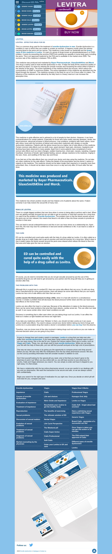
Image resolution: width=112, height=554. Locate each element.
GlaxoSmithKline (78, 63)
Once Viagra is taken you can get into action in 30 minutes (82, 429)
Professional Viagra (80, 392)
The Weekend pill (51, 428)
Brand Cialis (30, 20)
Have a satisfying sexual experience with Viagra (82, 412)
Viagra (19, 343)
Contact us (43, 551)
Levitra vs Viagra (79, 401)
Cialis (28, 343)
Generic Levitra (32, 24)
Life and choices (51, 396)
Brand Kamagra (32, 33)
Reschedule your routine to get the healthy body (55, 406)
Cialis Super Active (52, 432)
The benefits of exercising (54, 411)
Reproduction (22, 411)
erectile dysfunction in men (64, 46)
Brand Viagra (31, 11)
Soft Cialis (48, 440)
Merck (91, 63)
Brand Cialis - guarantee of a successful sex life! (83, 422)
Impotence (20, 392)
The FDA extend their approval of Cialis (80, 436)
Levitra (19, 39)
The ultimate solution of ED (55, 415)
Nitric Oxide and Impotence (55, 401)
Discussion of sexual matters (28, 419)
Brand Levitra (31, 29)
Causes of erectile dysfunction (23, 397)
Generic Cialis (31, 15)
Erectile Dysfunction (46, 216)
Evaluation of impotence (26, 403)
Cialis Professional (51, 436)
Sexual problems (23, 415)
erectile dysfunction (34, 339)
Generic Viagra (31, 6)
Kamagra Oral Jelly (79, 396)
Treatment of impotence (26, 407)
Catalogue (36, 551)
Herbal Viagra (49, 419)
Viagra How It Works (80, 388)
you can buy (77, 325)
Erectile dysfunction (24, 388)
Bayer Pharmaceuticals (60, 63)
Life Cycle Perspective (53, 423)
